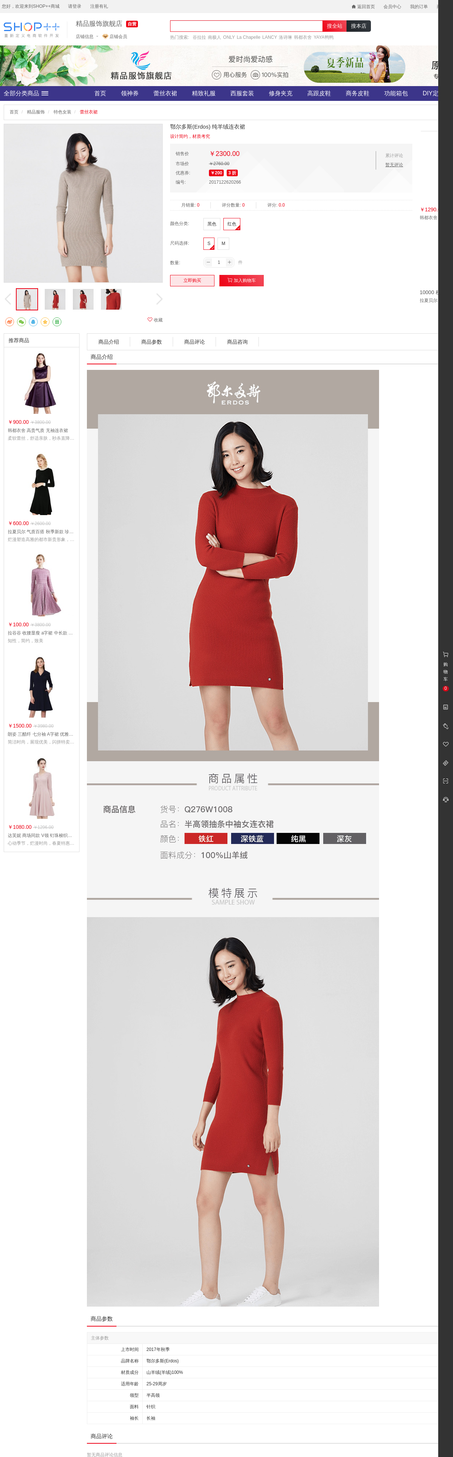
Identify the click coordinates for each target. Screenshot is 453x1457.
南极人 (214, 37)
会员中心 (392, 6)
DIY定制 (433, 93)
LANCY (269, 37)
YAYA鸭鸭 (323, 37)
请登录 (74, 6)
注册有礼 (99, 6)
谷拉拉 (199, 37)
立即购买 (192, 280)
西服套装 (242, 93)
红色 (231, 224)
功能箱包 (396, 93)
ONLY (229, 37)
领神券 (130, 93)
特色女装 (62, 112)
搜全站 (334, 26)
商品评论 (194, 342)
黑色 (211, 224)
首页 (100, 93)
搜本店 (358, 26)
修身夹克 (281, 93)
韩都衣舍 (303, 37)
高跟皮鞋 (319, 93)
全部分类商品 (26, 93)
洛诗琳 (285, 37)
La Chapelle (248, 37)
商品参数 (151, 342)
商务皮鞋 (357, 93)
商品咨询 (237, 342)
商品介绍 (108, 342)
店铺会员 (114, 36)
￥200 (216, 173)
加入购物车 (241, 280)
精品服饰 (36, 112)
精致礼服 (204, 93)
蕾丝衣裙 (165, 93)
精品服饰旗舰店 (99, 23)
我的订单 (419, 6)
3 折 (232, 173)
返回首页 (363, 6)
